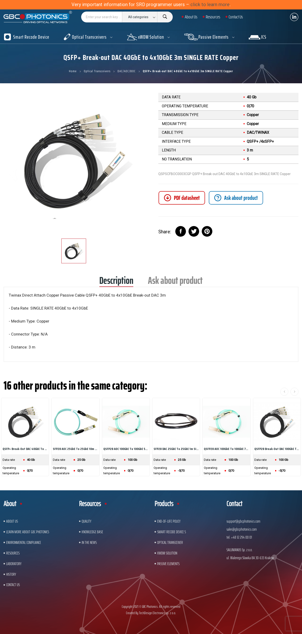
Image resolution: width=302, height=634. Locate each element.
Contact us (13, 585)
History (11, 574)
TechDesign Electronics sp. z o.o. (157, 613)
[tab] (236, 198)
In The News (89, 542)
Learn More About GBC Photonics (27, 532)
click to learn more (210, 4)
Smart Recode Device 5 (171, 532)
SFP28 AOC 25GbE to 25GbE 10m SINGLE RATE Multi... (75, 449)
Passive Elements (168, 564)
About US (12, 521)
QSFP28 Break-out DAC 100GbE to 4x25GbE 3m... (276, 449)
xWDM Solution (167, 553)
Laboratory (13, 564)
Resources (13, 553)
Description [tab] (116, 282)
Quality (86, 521)
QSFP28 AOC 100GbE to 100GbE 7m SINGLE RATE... (226, 449)
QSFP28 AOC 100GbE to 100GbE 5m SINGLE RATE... (125, 449)
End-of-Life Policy (168, 521)
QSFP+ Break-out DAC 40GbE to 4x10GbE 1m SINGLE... (25, 449)
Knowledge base (92, 532)
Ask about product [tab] (175, 282)
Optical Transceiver (170, 542)
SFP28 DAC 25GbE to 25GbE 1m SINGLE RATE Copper (176, 449)
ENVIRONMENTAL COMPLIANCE (23, 542)
